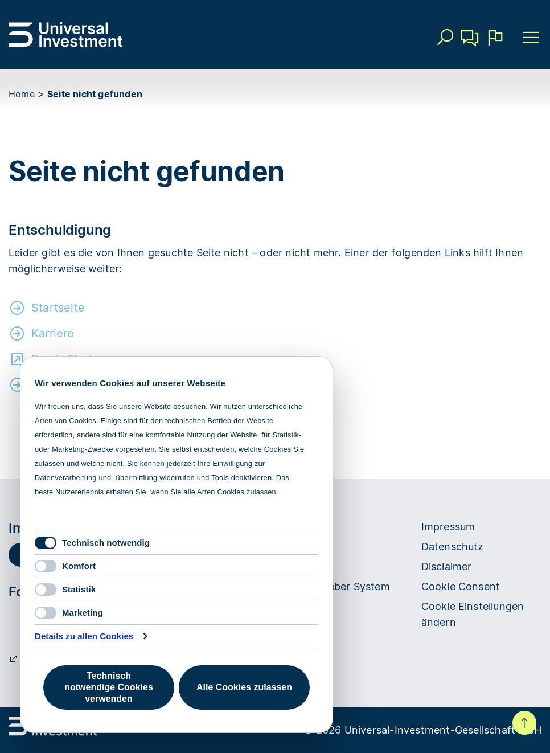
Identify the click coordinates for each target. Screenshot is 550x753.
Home (22, 94)
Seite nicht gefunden (94, 94)
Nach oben (524, 723)
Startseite (58, 307)
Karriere (53, 333)
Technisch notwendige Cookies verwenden (108, 687)
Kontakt (469, 42)
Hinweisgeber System (337, 586)
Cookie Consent (460, 586)
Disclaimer (446, 566)
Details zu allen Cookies (84, 636)
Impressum (448, 527)
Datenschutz (452, 547)
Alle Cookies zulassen (244, 687)
